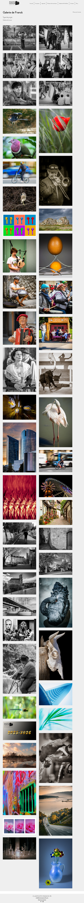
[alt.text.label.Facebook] (41, 901)
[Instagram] (43, 901)
